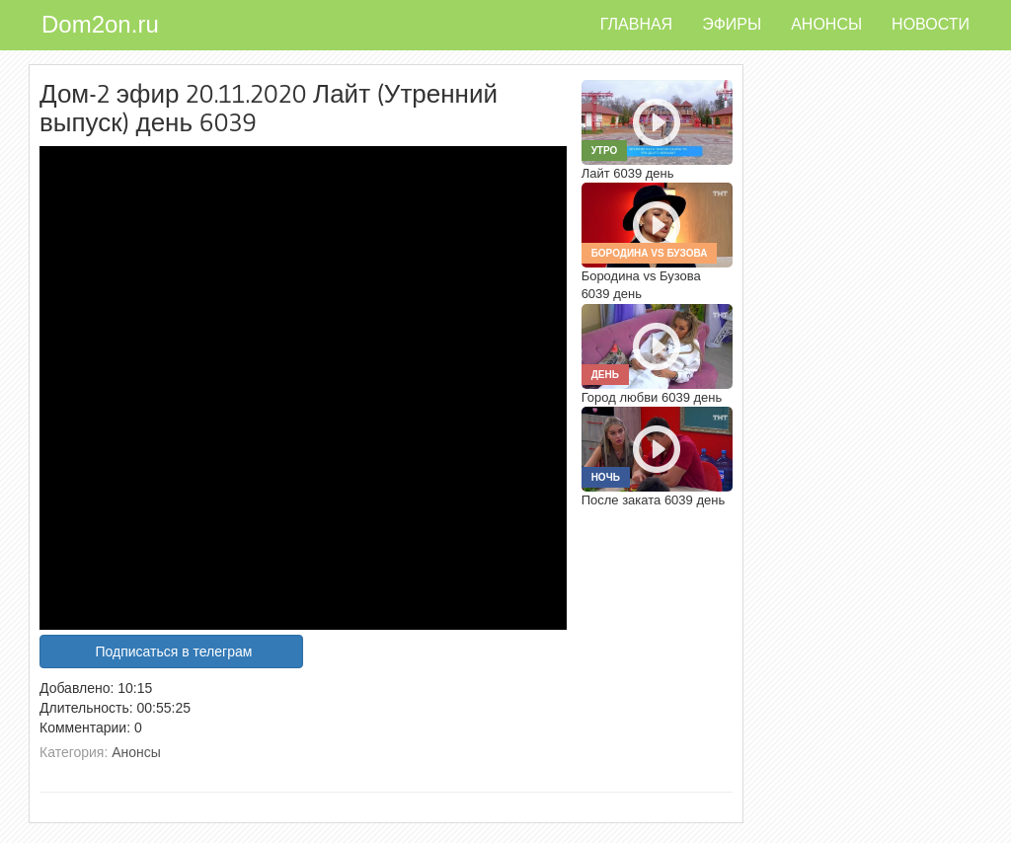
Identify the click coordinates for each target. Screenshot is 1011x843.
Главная (636, 24)
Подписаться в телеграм (173, 651)
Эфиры (731, 24)
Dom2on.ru (100, 24)
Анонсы (826, 24)
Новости (931, 24)
